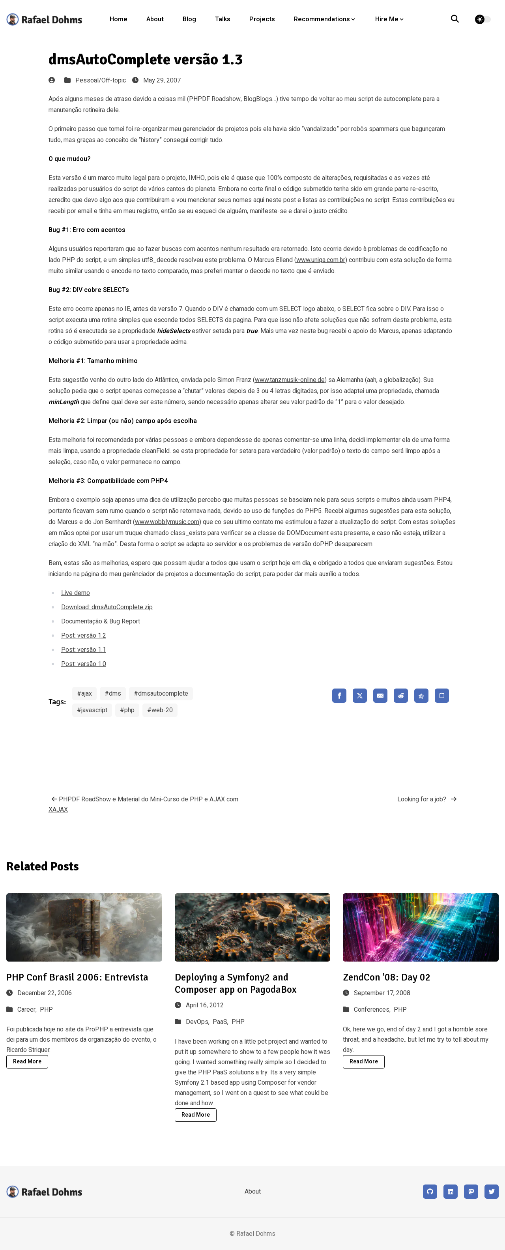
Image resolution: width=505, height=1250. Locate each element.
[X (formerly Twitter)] (491, 1192)
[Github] (430, 1192)
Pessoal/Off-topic (100, 80)
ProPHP (96, 1029)
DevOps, (198, 1022)
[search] (459, 19)
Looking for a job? (426, 799)
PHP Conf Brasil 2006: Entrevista (77, 977)
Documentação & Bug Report (100, 621)
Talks (222, 19)
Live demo (75, 593)
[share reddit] (401, 696)
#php (127, 710)
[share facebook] (339, 696)
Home (118, 19)
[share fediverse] (421, 696)
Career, (27, 1009)
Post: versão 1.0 (83, 664)
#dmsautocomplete (161, 693)
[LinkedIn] (450, 1192)
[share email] (380, 696)
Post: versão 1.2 (83, 635)
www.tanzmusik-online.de (290, 380)
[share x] (360, 696)
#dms (113, 693)
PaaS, (221, 1022)
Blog (189, 19)
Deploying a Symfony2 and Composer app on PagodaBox (236, 983)
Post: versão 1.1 (83, 650)
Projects (262, 19)
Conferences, (373, 1009)
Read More (27, 1061)
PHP (46, 1009)
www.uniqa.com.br (320, 260)
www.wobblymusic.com (167, 522)
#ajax (84, 693)
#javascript (92, 710)
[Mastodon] (471, 1192)
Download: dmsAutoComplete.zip (107, 607)
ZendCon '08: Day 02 (387, 977)
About (155, 19)
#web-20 (160, 710)
